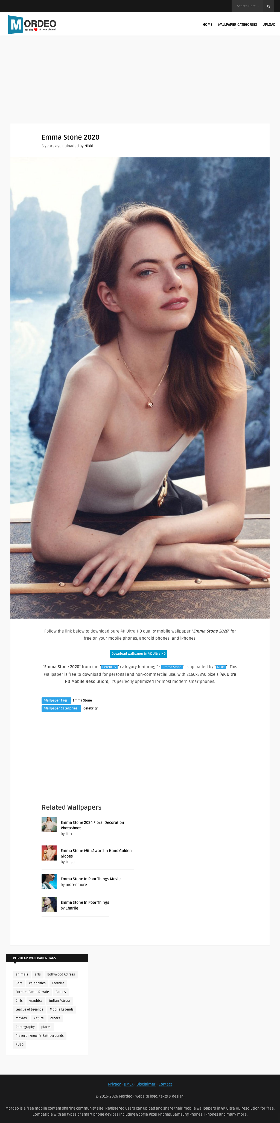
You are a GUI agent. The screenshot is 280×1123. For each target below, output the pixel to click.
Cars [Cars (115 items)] (19, 983)
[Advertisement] (140, 85)
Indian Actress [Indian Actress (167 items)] (60, 1001)
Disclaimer (146, 1084)
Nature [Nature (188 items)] (38, 1018)
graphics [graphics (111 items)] (35, 1001)
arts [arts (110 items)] (38, 974)
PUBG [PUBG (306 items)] (20, 1045)
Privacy (114, 1084)
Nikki (88, 146)
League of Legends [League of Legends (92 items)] (29, 1009)
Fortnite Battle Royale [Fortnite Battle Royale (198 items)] (32, 992)
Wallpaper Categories (237, 25)
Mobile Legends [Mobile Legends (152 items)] (62, 1009)
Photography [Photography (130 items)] (25, 1027)
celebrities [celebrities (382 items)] (37, 983)
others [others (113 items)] (55, 1018)
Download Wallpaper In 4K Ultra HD (139, 654)
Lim (69, 834)
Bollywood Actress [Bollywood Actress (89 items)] (61, 974)
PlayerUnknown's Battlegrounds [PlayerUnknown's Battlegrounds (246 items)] (40, 1036)
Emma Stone (172, 667)
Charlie (72, 908)
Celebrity (109, 667)
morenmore (76, 884)
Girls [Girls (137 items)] (19, 1001)
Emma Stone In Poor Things (85, 902)
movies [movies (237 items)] (21, 1018)
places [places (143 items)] (46, 1027)
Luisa (70, 862)
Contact (165, 1084)
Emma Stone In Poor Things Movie (91, 879)
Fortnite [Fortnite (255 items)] (58, 983)
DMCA (128, 1084)
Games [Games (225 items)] (61, 992)
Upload (268, 24)
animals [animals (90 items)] (22, 974)
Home (207, 24)
